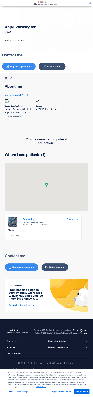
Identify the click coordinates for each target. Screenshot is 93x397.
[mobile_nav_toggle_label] (3, 3)
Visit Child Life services (20, 305)
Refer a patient (52, 66)
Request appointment (19, 66)
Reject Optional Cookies (61, 392)
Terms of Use (39, 369)
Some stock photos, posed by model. (67, 369)
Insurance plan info (14, 95)
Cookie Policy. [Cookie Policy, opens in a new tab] (41, 387)
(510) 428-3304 (14, 235)
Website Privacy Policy (18, 369)
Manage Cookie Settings (18, 392)
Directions (72, 219)
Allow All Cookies (81, 392)
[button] (46, 184)
